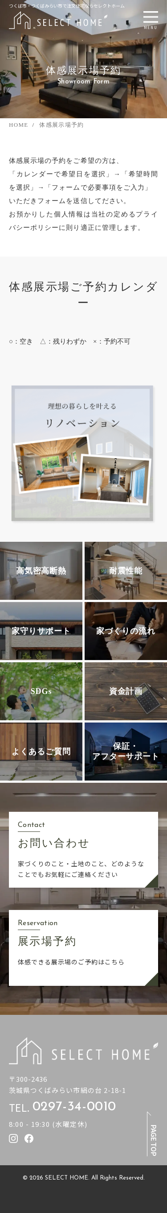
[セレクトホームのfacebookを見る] (28, 1138)
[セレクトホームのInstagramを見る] (13, 1138)
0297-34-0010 (74, 1107)
